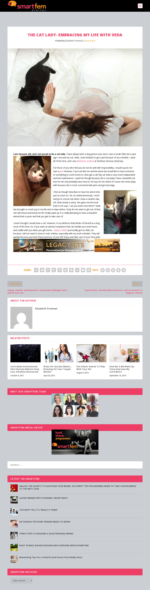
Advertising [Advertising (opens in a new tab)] (64, 586)
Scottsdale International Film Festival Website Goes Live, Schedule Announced (24, 360)
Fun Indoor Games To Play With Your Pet (90, 358)
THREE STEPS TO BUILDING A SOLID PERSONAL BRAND (46, 524)
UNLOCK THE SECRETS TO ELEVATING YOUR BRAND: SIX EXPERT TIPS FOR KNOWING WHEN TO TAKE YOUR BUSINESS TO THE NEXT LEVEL (77, 478)
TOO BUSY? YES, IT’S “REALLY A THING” (38, 500)
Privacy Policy (78, 586)
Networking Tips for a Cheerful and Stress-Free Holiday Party (50, 548)
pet (61, 162)
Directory (105, 586)
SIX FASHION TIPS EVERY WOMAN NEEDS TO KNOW (44, 512)
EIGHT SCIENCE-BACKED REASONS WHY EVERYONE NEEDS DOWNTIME (54, 536)
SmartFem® (21, 586)
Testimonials (93, 586)
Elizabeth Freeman (74, 31)
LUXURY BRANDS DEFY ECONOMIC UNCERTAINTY (43, 488)
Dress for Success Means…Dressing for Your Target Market (58, 360)
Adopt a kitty (60, 221)
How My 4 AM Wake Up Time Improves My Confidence (121, 360)
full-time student (86, 152)
